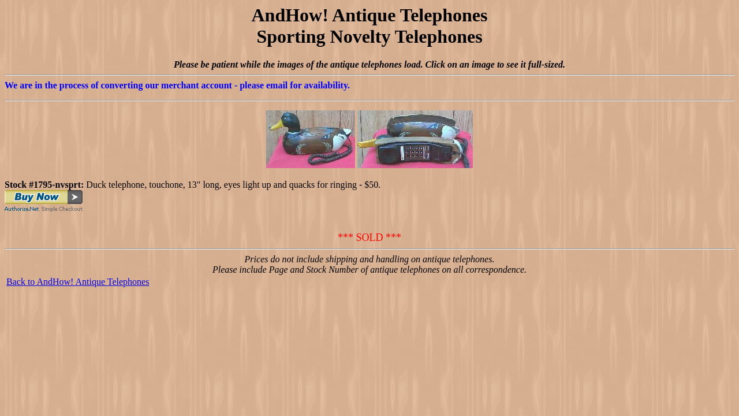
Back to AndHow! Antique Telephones (77, 282)
